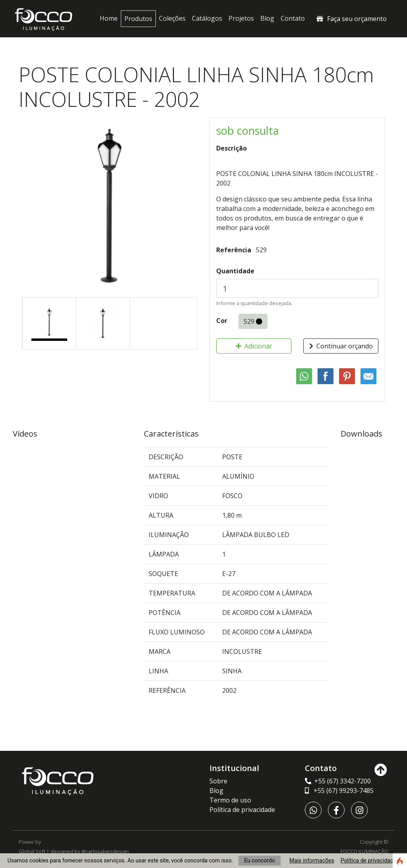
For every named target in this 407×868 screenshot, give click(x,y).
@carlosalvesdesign (105, 851)
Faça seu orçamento (351, 18)
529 (253, 321)
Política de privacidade (369, 860)
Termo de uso (230, 800)
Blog (267, 18)
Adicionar (254, 346)
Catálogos (207, 18)
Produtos (138, 18)
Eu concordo (259, 860)
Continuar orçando (341, 346)
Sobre (218, 781)
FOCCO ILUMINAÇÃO (364, 851)
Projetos (241, 18)
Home (109, 18)
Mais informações (311, 860)
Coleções (172, 18)
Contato (293, 18)
